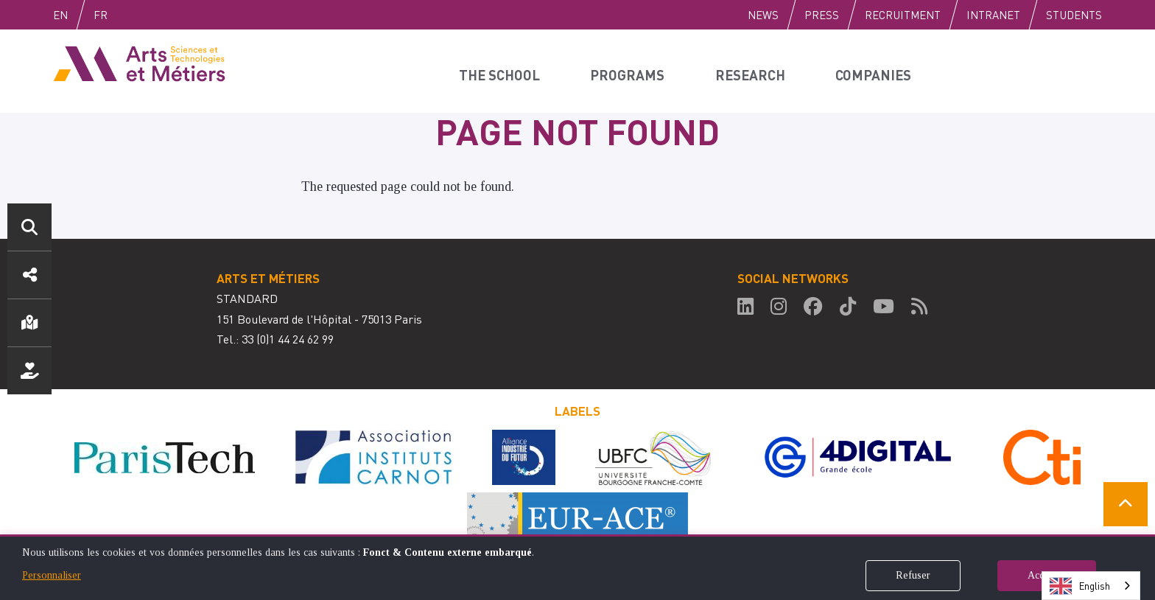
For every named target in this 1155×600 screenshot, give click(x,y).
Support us (29, 370)
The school (503, 70)
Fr (131, 14)
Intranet (993, 14)
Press (821, 14)
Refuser (913, 575)
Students (1074, 14)
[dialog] (577, 567)
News (763, 14)
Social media (29, 275)
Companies (878, 70)
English (76, 14)
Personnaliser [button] (51, 575)
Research (754, 70)
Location (29, 322)
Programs (631, 70)
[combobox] (1091, 585)
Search (29, 227)
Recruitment (903, 14)
